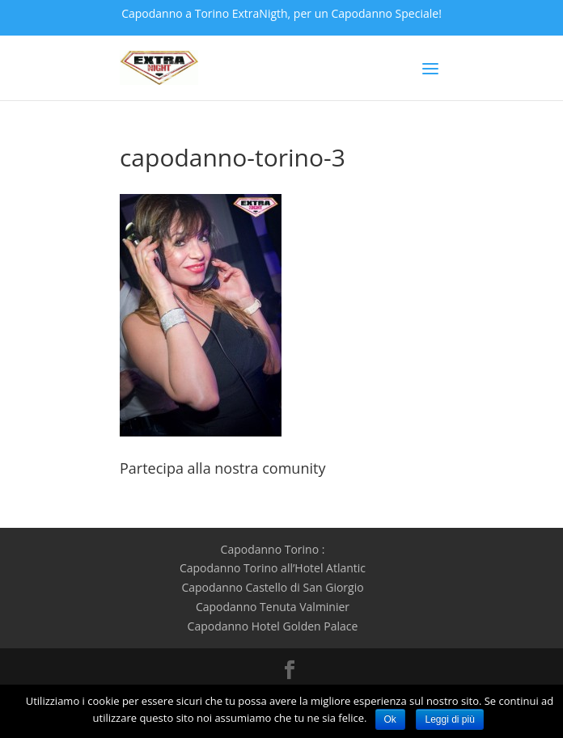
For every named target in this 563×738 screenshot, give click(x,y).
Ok (390, 719)
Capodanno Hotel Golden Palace (273, 626)
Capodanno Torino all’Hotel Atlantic (273, 568)
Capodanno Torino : (273, 549)
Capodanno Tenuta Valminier (272, 606)
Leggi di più (449, 719)
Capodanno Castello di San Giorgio (272, 587)
